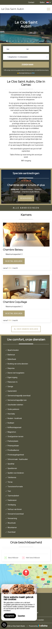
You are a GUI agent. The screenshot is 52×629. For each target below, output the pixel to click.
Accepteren (9, 616)
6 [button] (19, 41)
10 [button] (31, 41)
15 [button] (45, 41)
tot (28, 49)
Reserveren (26, 198)
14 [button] (43, 41)
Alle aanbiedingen (26, 208)
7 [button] (22, 41)
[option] (26, 190)
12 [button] (37, 41)
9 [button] (28, 41)
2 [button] (7, 41)
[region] (19, 602)
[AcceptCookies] (4, 625)
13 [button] (40, 41)
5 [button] (16, 41)
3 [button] (10, 41)
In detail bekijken (13, 261)
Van (8, 49)
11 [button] (34, 41)
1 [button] (4, 41)
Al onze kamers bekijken (26, 329)
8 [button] (25, 41)
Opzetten (21, 616)
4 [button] (13, 41)
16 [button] (48, 41)
